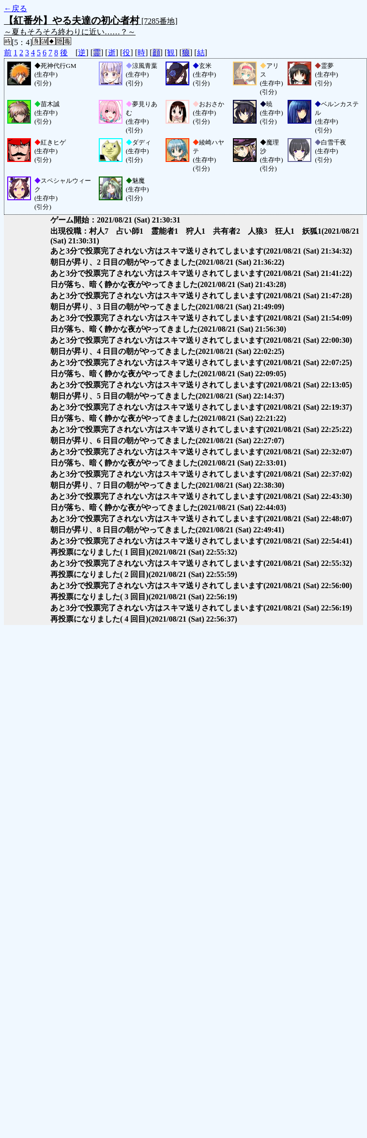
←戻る (15, 8)
